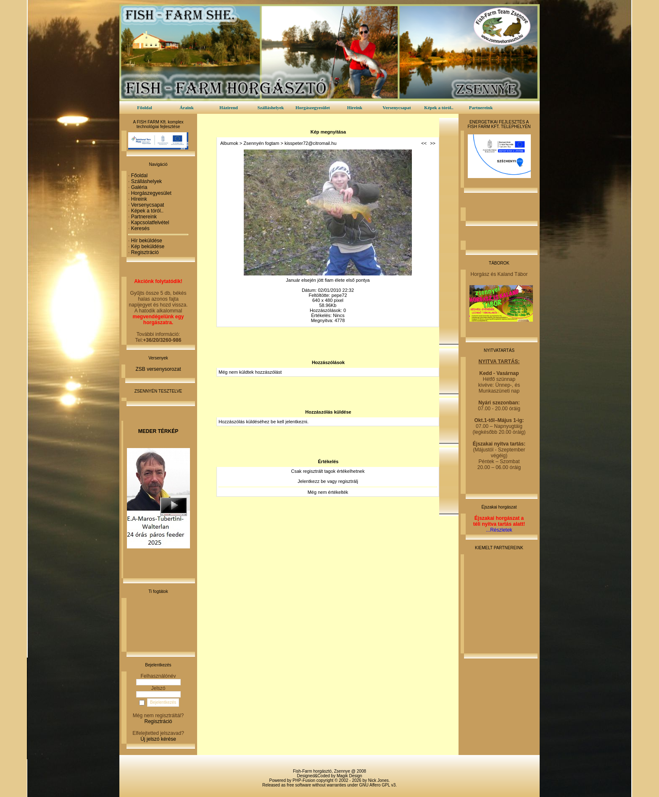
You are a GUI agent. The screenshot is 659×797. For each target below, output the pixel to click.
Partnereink (481, 107)
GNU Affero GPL (374, 785)
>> (432, 143)
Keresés (140, 228)
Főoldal (144, 107)
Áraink (186, 107)
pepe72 (339, 295)
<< (424, 143)
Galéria (139, 187)
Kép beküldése (147, 246)
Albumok (229, 143)
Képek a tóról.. (438, 107)
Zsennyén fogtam (261, 143)
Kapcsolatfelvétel (150, 222)
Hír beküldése (146, 241)
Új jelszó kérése (158, 739)
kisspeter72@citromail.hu (311, 143)
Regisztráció (145, 252)
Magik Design (349, 775)
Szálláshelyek (271, 107)
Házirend (228, 107)
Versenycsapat (396, 107)
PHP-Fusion (304, 780)
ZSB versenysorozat (158, 369)
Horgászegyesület (312, 107)
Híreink (354, 107)
